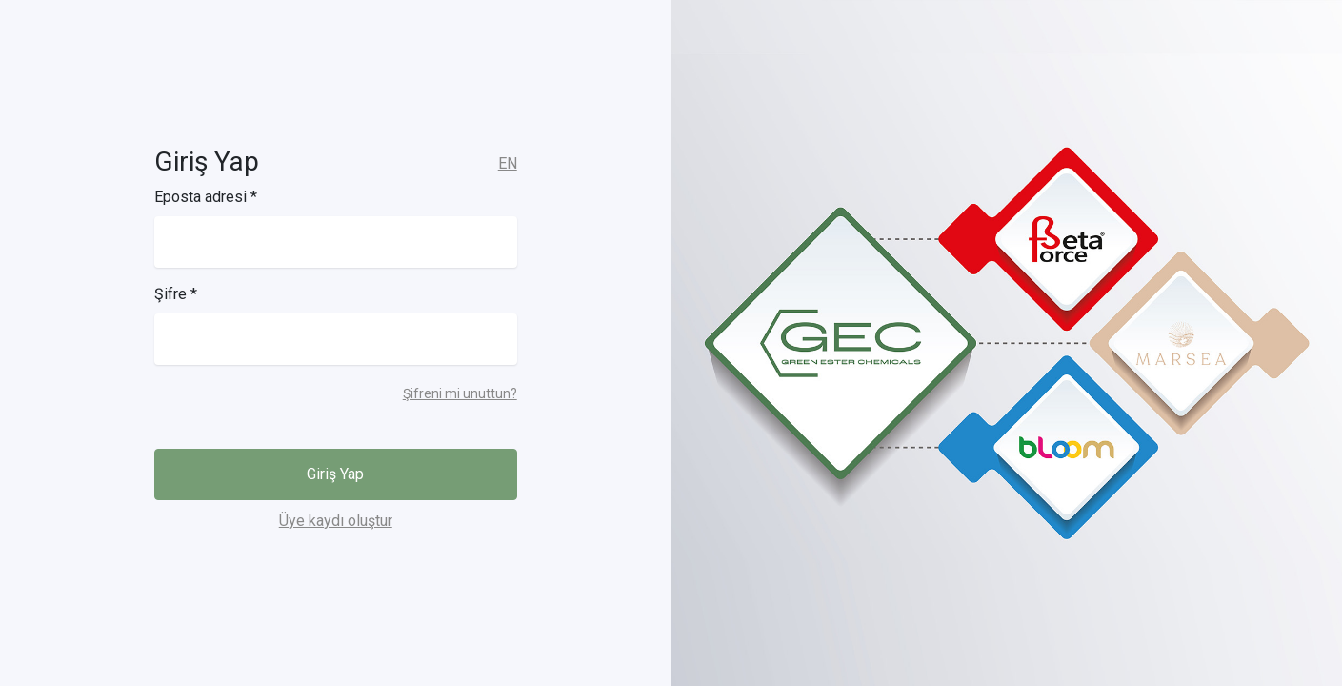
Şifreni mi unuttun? (460, 393)
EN (507, 163)
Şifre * (175, 294)
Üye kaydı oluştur (335, 521)
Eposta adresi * (205, 197)
